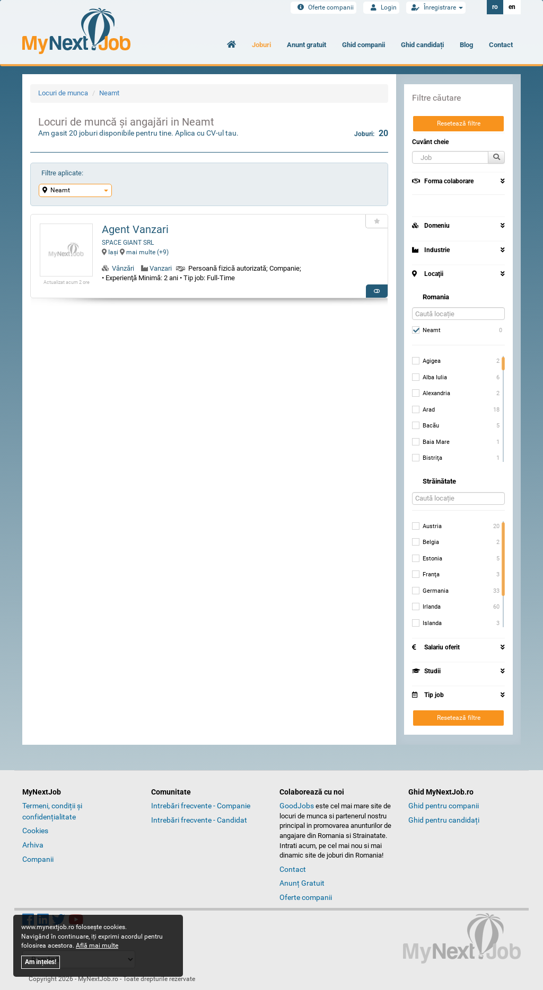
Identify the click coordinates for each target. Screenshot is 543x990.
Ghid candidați (422, 45)
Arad (423, 410)
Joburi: (371, 133)
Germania (430, 591)
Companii (38, 859)
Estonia (427, 559)
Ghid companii (363, 45)
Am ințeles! (40, 962)
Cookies (35, 830)
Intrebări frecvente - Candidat (199, 820)
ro (495, 7)
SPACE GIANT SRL (128, 242)
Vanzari (161, 268)
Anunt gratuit (306, 45)
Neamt (109, 93)
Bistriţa (427, 458)
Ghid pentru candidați (443, 820)
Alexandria (431, 393)
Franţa (426, 574)
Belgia (425, 542)
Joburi (261, 45)
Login (381, 7)
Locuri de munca (63, 93)
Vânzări (123, 268)
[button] (450, 157)
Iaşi (110, 252)
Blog (466, 45)
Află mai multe (97, 945)
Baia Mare (431, 442)
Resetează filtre (458, 123)
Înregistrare (436, 7)
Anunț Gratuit (302, 883)
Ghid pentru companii (443, 805)
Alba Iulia (429, 377)
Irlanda (426, 607)
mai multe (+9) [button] (144, 252)
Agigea (426, 361)
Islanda (427, 623)
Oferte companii (323, 7)
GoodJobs (296, 805)
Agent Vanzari (135, 229)
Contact (501, 45)
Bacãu (425, 426)
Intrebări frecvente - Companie (200, 805)
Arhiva (32, 845)
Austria (427, 526)
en (512, 7)
